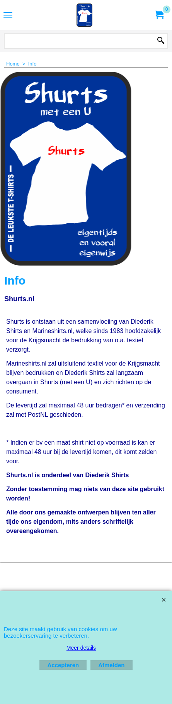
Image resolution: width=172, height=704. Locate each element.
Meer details (81, 648)
